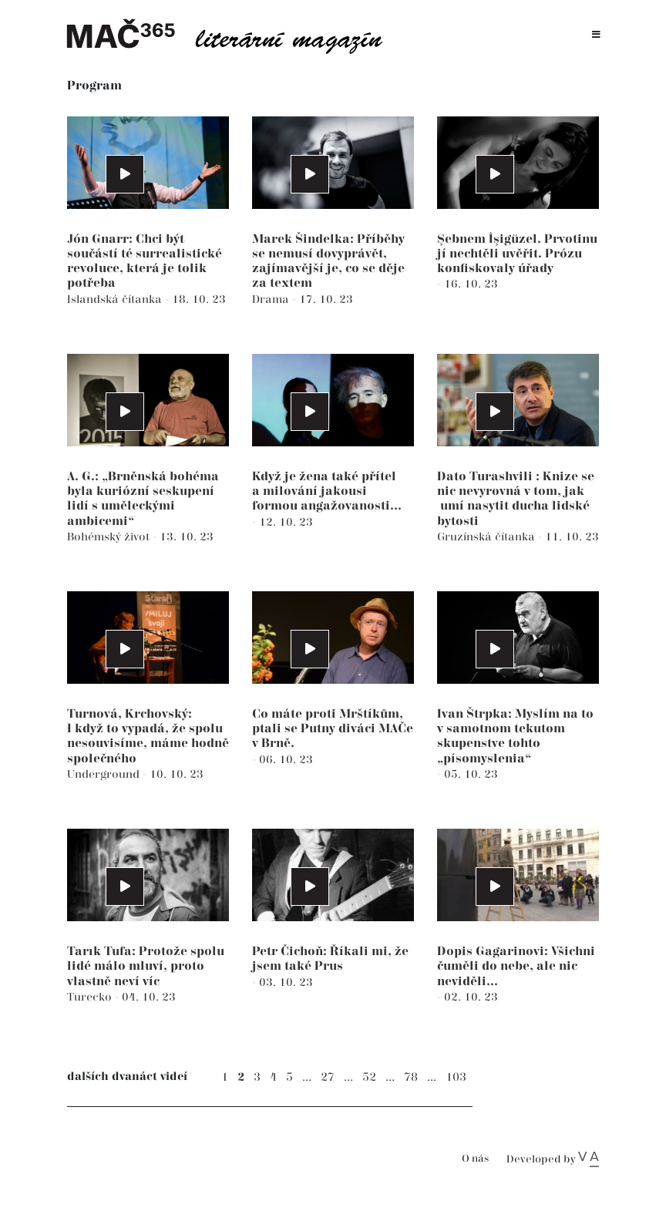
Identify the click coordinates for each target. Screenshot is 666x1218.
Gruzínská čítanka (487, 537)
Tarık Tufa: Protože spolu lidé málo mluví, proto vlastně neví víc (145, 966)
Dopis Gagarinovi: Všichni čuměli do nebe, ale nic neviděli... (516, 966)
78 (411, 1077)
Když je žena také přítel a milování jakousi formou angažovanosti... (327, 491)
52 (369, 1077)
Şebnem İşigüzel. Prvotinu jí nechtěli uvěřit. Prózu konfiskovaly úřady (517, 254)
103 (456, 1077)
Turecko (91, 997)
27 (328, 1077)
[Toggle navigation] (596, 35)
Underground (105, 774)
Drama (272, 299)
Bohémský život (110, 537)
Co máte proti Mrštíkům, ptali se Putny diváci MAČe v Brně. (332, 729)
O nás (475, 1159)
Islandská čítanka (116, 299)
